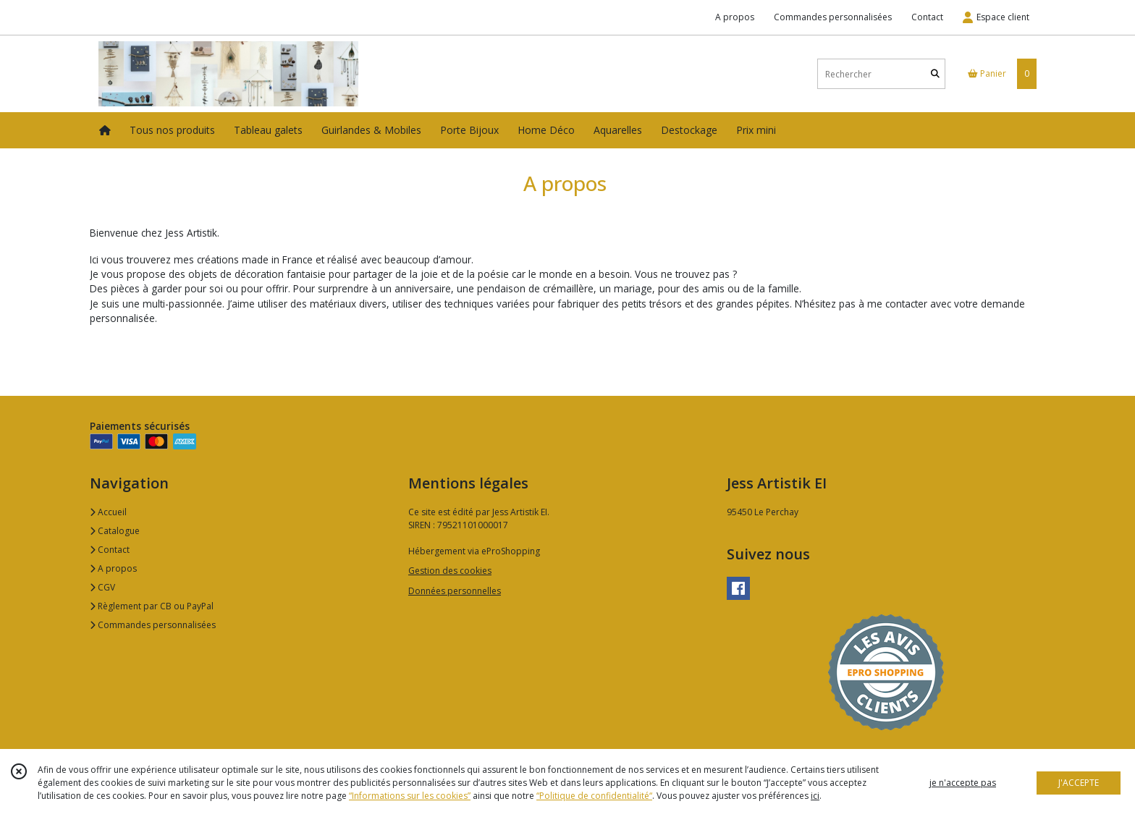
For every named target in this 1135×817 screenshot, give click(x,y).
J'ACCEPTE (1078, 782)
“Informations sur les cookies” (410, 796)
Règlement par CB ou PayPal (152, 606)
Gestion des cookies (449, 570)
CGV (102, 587)
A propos (113, 568)
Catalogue (115, 531)
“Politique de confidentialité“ (594, 796)
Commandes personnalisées (153, 625)
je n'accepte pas (962, 782)
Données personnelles (454, 591)
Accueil (108, 512)
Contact (927, 17)
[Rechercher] (935, 74)
